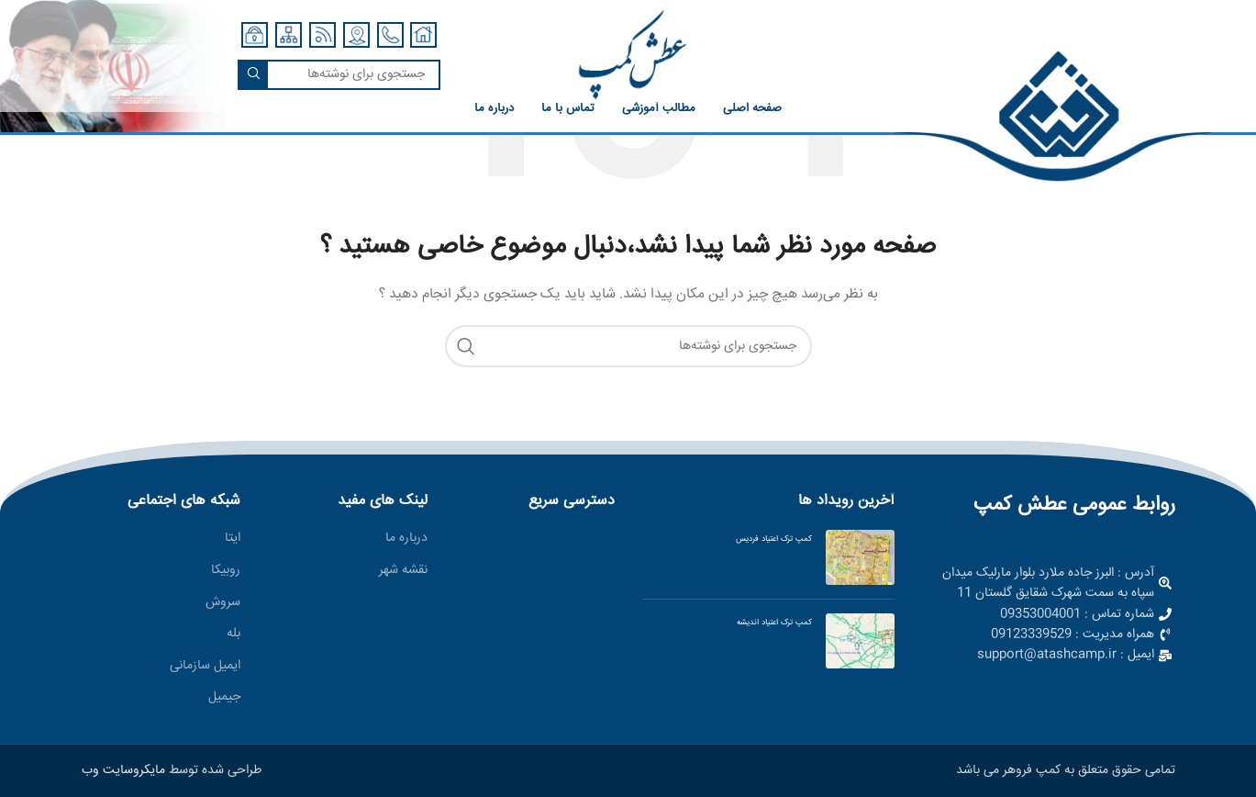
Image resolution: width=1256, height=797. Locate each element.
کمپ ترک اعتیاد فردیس (774, 539)
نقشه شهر (403, 571)
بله (233, 634)
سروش (223, 603)
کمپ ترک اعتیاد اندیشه (774, 622)
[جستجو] (339, 75)
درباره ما (406, 539)
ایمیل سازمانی (205, 666)
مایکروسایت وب (123, 770)
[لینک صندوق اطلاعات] (1058, 117)
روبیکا (225, 571)
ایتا (232, 539)
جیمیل (224, 698)
